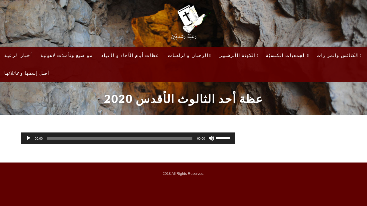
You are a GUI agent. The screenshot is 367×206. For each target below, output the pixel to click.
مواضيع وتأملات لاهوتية (66, 55)
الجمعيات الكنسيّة (287, 55)
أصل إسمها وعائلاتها (26, 73)
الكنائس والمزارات (339, 55)
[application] (128, 138)
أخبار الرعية (18, 55)
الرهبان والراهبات (189, 55)
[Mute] (211, 138)
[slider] (119, 138)
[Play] (28, 138)
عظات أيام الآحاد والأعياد (130, 55)
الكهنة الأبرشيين (238, 55)
